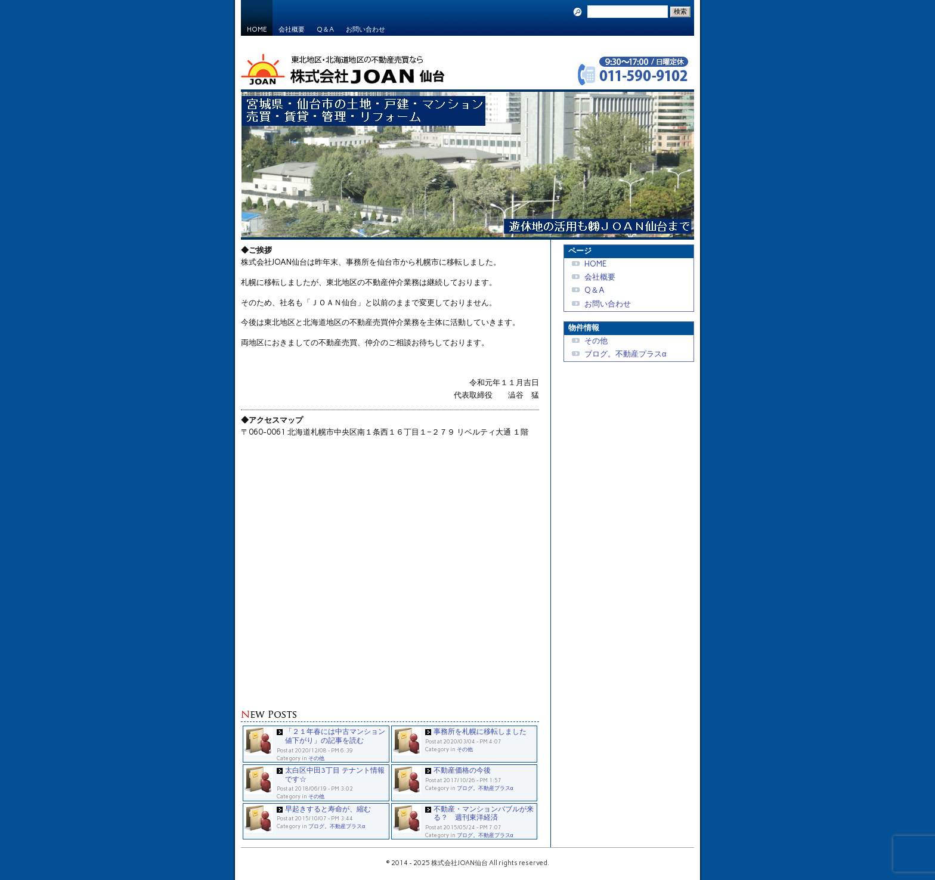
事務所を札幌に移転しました (480, 731)
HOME (257, 29)
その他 (316, 758)
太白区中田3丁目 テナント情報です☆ (335, 774)
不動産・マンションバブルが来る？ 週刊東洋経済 (484, 813)
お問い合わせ (365, 29)
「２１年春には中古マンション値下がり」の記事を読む (335, 736)
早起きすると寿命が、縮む (328, 808)
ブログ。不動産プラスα (485, 788)
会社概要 (291, 29)
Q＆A (325, 29)
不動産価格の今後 (462, 770)
